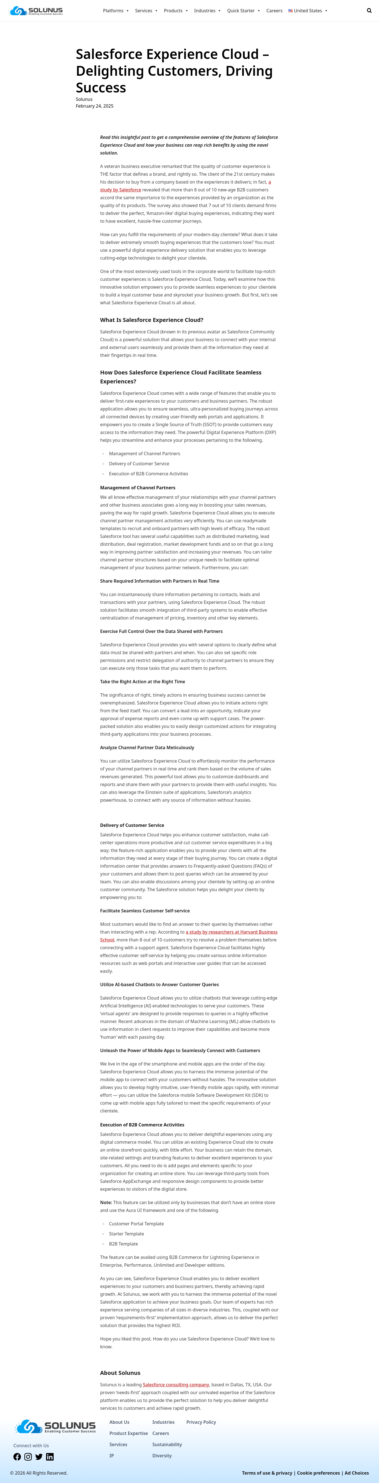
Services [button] (146, 10)
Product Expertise (128, 1433)
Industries (163, 1422)
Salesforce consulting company (176, 1385)
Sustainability (167, 1444)
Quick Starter (244, 10)
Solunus (84, 99)
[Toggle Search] (369, 10)
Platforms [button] (116, 10)
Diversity (162, 1456)
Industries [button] (208, 10)
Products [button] (176, 10)
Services (118, 1444)
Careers (274, 11)
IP (111, 1456)
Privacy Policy (201, 1422)
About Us (119, 1422)
